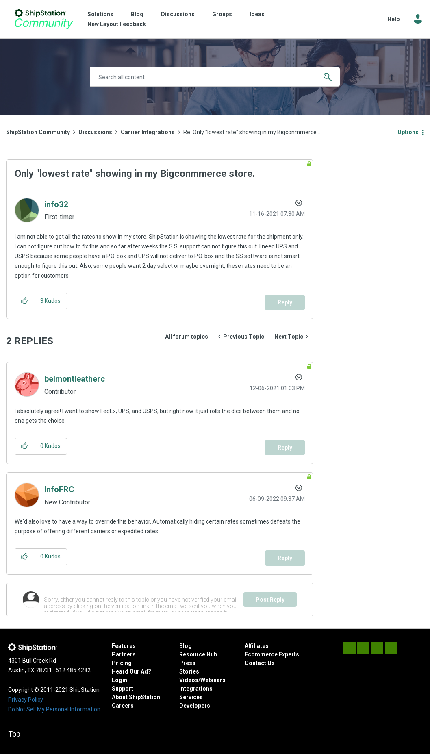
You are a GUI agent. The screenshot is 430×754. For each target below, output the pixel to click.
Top (14, 734)
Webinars (213, 680)
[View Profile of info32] (56, 204)
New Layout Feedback (116, 24)
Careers (123, 705)
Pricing (122, 663)
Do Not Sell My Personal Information (54, 709)
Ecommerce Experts (272, 654)
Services (191, 697)
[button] (24, 301)
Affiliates (257, 646)
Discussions (178, 14)
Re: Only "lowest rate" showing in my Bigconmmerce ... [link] (252, 132)
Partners (124, 654)
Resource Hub (198, 654)
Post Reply (270, 599)
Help (393, 19)
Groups (222, 14)
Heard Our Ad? (131, 671)
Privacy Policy (25, 699)
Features (124, 646)
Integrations (196, 688)
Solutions (100, 14)
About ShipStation (136, 697)
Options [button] (408, 132)
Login (119, 680)
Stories (189, 671)
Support (122, 688)
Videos (188, 680)
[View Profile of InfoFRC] (59, 489)
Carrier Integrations (148, 132)
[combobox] (215, 77)
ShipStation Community (43, 19)
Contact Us (260, 663)
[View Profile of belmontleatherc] (74, 379)
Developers (194, 705)
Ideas (257, 14)
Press (187, 663)
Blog (137, 14)
